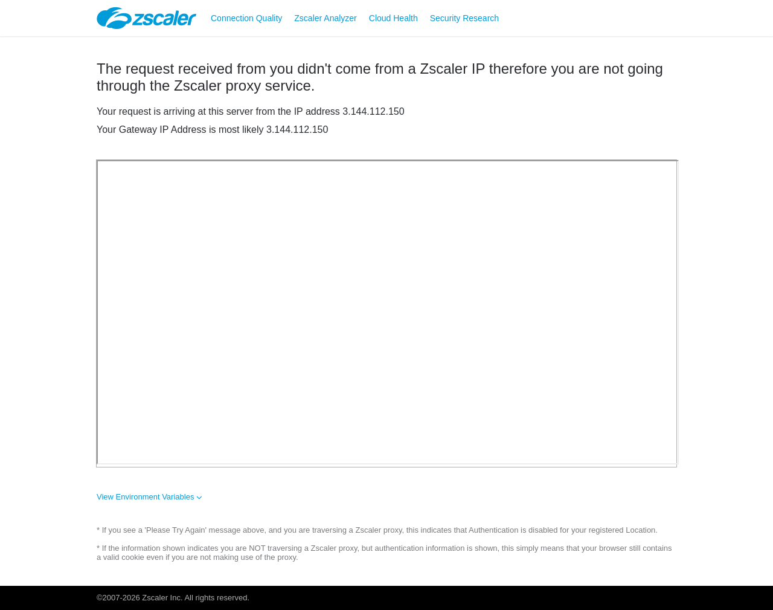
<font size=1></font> (388, 312)
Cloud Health (393, 18)
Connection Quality (246, 18)
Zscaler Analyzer (325, 18)
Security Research (464, 18)
